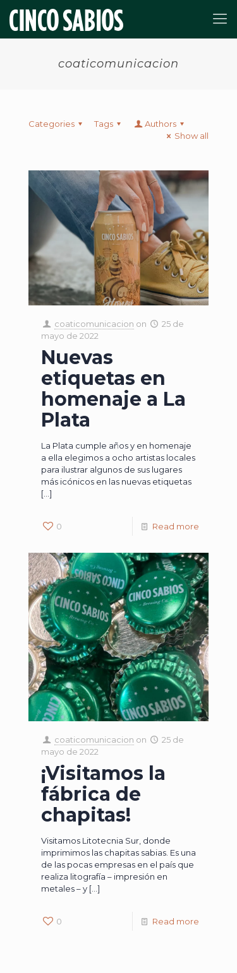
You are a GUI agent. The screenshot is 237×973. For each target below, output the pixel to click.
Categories (57, 124)
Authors (160, 124)
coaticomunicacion (94, 324)
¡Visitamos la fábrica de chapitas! (103, 794)
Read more (175, 526)
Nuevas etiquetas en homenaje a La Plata (113, 389)
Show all (186, 136)
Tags (109, 124)
